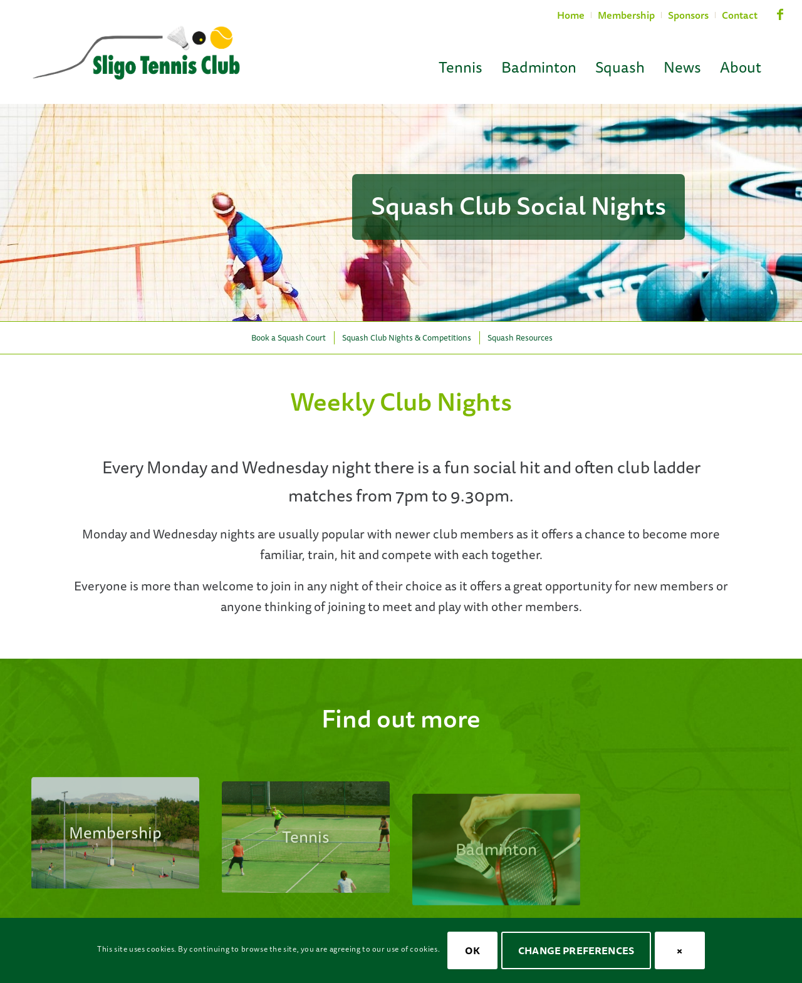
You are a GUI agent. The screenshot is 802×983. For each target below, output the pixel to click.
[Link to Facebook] (780, 20)
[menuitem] (571, 15)
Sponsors (688, 15)
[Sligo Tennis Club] (136, 54)
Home (571, 15)
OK (472, 950)
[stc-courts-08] (115, 852)
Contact (740, 15)
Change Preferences (576, 950)
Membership (626, 15)
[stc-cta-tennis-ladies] (306, 868)
